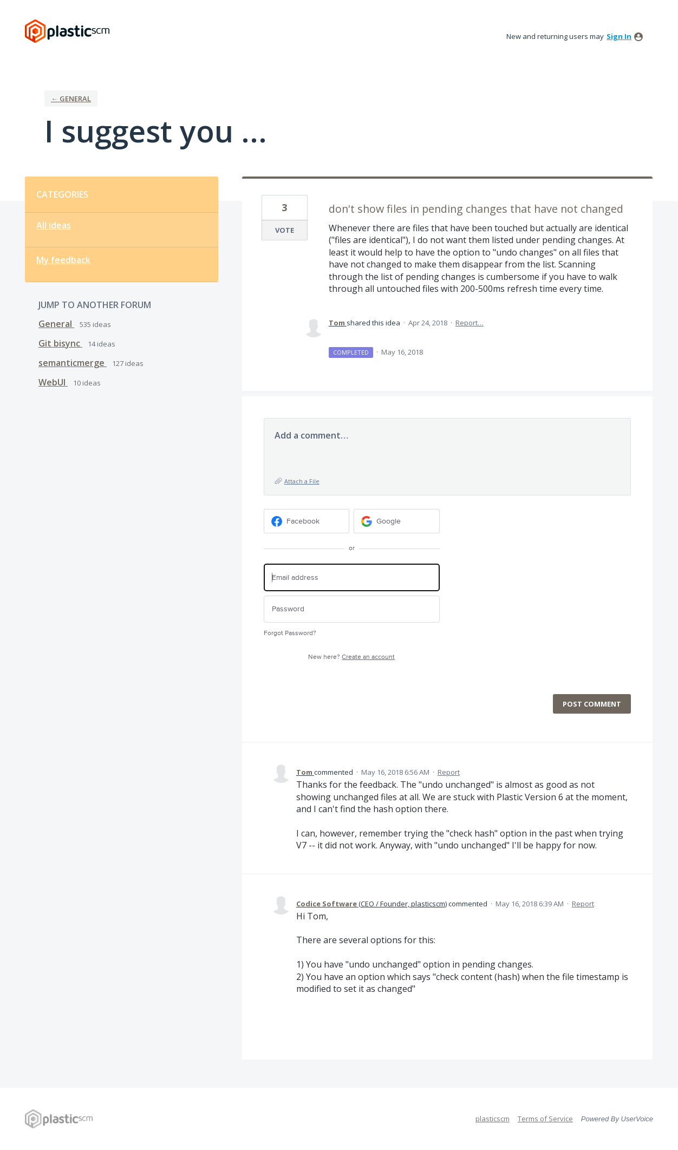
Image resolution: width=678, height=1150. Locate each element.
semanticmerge (72, 363)
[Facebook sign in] (307, 521)
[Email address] (352, 577)
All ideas (53, 225)
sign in (619, 36)
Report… (469, 323)
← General (71, 98)
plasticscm (492, 1118)
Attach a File (302, 481)
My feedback (63, 260)
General (56, 324)
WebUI (53, 382)
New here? (351, 657)
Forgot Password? (290, 633)
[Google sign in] (397, 521)
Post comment (592, 704)
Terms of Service (545, 1118)
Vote (284, 230)
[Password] (352, 609)
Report (449, 772)
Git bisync (60, 343)
